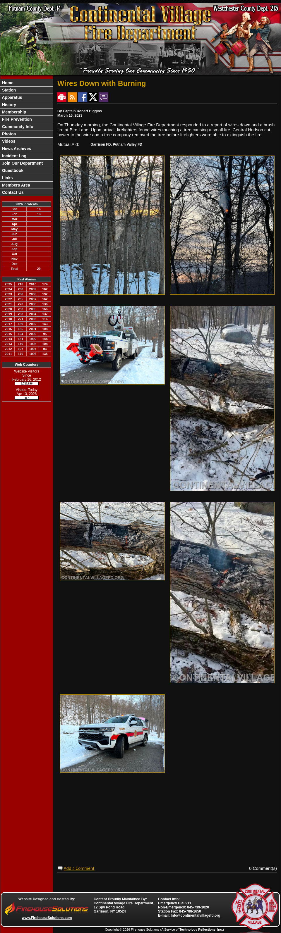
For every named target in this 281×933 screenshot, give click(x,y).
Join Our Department (22, 163)
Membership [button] (13, 112)
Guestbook (12, 170)
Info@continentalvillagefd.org (195, 915)
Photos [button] (8, 134)
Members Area (15, 185)
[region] (26, 137)
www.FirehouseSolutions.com (47, 918)
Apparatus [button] (11, 97)
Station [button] (8, 90)
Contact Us (12, 192)
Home (7, 82)
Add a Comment (79, 868)
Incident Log (13, 156)
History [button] (8, 104)
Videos (8, 141)
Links (7, 177)
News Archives (16, 148)
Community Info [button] (17, 126)
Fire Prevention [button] (16, 119)
